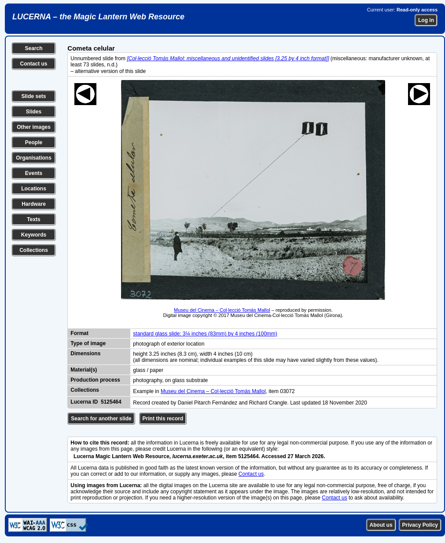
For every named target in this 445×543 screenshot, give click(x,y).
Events (33, 173)
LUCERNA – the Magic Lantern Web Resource (98, 16)
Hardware (34, 204)
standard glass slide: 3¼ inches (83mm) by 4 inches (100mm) (205, 334)
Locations (33, 189)
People (33, 142)
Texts (33, 219)
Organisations (33, 158)
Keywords (33, 235)
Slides (33, 112)
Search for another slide (101, 418)
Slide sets (33, 96)
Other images (34, 127)
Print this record (163, 418)
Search (33, 48)
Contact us (33, 64)
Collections (33, 250)
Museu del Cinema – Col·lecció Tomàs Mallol (222, 310)
